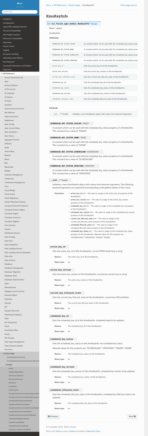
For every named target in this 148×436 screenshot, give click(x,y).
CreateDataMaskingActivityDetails (20, 401)
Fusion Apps (9, 353)
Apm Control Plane (12, 128)
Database (8, 264)
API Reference (8, 74)
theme (72, 431)
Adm (6, 82)
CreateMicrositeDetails (16, 422)
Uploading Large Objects (13, 58)
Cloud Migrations (11, 198)
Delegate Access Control (14, 291)
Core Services (10, 225)
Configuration (8, 23)
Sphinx (59, 431)
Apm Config (9, 124)
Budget (7, 171)
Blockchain (9, 167)
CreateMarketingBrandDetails (19, 418)
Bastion (8, 155)
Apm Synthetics (11, 132)
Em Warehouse (11, 322)
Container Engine (11, 214)
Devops (8, 303)
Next (132, 416)
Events (7, 334)
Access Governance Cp (14, 78)
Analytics (8, 105)
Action (11, 368)
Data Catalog (10, 237)
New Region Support (11, 35)
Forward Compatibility (12, 31)
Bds (6, 163)
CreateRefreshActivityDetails (18, 426)
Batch (7, 159)
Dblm (7, 284)
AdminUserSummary (16, 379)
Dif (6, 307)
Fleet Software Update (14, 346)
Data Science (10, 260)
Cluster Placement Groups (15, 202)
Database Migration (13, 272)
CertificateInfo (13, 390)
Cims (7, 186)
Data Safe (9, 256)
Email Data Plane (11, 330)
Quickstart (7, 42)
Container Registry (12, 221)
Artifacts (8, 144)
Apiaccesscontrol (11, 117)
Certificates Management (15, 183)
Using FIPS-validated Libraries (15, 27)
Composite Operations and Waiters (17, 66)
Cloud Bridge (10, 190)
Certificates (9, 179)
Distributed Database (13, 315)
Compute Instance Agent (15, 210)
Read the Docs (93, 431)
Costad (7, 229)
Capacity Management (14, 175)
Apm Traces (9, 136)
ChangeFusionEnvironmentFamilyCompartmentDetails (24, 397)
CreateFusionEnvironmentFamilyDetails (22, 415)
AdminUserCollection (16, 375)
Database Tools (11, 276)
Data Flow (9, 241)
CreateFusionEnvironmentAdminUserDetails (24, 408)
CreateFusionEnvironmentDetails (20, 411)
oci (20, 3)
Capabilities (13, 386)
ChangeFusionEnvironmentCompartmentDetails (24, 393)
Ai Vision (8, 101)
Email (7, 326)
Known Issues (8, 46)
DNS (7, 319)
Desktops (8, 299)
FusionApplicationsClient (16, 357)
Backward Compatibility (12, 38)
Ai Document (10, 89)
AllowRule (12, 383)
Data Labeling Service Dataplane (18, 253)
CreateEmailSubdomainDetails (19, 404)
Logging (6, 50)
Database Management (14, 268)
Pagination (7, 70)
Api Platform (10, 113)
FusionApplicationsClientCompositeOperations (23, 361)
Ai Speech (9, 97)
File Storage (9, 338)
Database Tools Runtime (14, 280)
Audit (7, 148)
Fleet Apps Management (14, 342)
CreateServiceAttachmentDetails (20, 429)
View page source (128, 5)
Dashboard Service (12, 233)
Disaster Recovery (12, 311)
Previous (53, 416)
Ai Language (9, 93)
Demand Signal (11, 295)
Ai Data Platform (11, 85)
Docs (48, 5)
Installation (7, 19)
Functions (9, 350)
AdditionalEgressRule (16, 372)
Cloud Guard (10, 194)
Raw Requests (8, 62)
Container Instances (13, 218)
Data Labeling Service (13, 249)
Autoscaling (9, 151)
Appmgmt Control (12, 140)
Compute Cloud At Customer (16, 206)
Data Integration (11, 245)
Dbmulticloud (10, 287)
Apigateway (9, 120)
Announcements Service (14, 109)
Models (8, 365)
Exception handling (10, 54)
